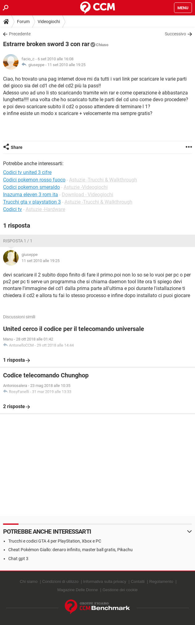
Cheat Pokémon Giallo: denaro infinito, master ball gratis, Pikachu (70, 549)
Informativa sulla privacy (104, 581)
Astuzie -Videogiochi (86, 187)
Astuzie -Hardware (45, 209)
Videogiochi (49, 21)
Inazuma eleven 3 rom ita (30, 194)
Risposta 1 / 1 (17, 240)
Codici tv (12, 209)
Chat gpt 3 (18, 558)
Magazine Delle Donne (77, 589)
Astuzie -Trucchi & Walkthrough (103, 180)
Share (17, 147)
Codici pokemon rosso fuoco (34, 180)
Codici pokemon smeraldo (31, 187)
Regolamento (161, 581)
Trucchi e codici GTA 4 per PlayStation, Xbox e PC (54, 541)
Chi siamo (29, 581)
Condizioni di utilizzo (60, 581)
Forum (23, 21)
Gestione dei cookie (120, 589)
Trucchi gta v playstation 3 (32, 202)
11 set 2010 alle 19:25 (66, 64)
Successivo (175, 33)
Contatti (138, 581)
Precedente (20, 33)
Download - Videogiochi (87, 194)
